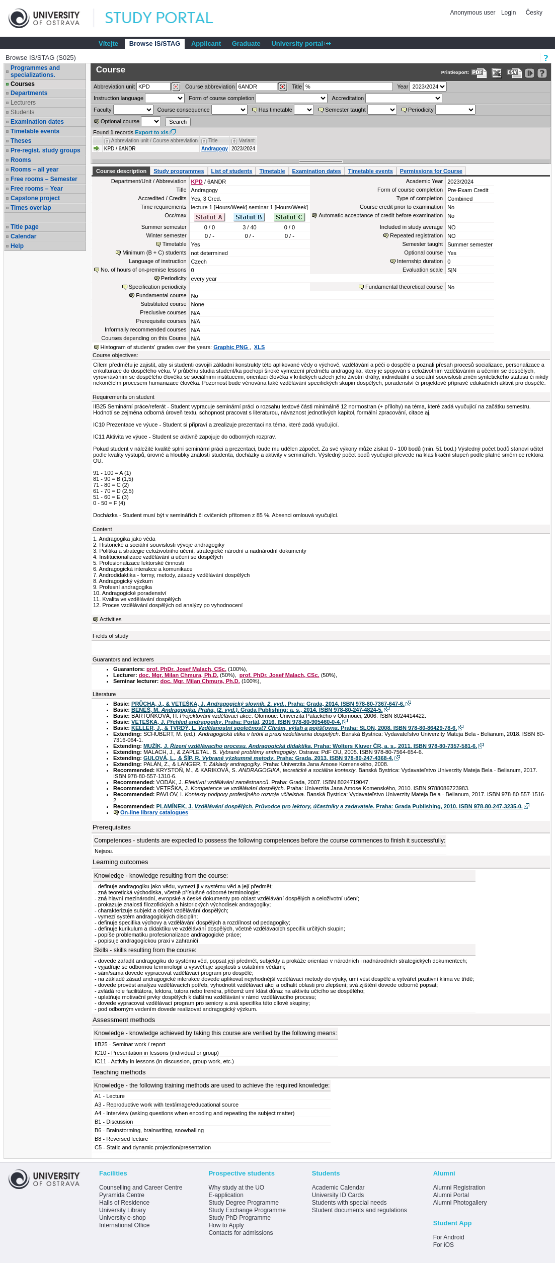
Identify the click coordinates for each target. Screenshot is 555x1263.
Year (402, 86)
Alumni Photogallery (460, 1202)
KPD (197, 182)
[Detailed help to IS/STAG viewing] (542, 73)
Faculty (102, 110)
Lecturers (23, 102)
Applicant (206, 43)
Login (508, 12)
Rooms (21, 159)
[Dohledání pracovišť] (176, 87)
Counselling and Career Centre (140, 1187)
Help (17, 245)
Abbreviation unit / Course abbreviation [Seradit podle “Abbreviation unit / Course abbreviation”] (154, 140)
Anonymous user (473, 12)
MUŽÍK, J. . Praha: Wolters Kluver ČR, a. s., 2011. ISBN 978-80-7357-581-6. (310, 746)
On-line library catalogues (154, 812)
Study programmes (178, 171)
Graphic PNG (231, 347)
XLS (259, 347)
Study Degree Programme (243, 1202)
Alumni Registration (459, 1187)
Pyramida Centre (121, 1195)
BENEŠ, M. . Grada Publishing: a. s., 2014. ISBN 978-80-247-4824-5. (256, 710)
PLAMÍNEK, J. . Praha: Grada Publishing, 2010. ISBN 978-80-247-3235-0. (339, 806)
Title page (25, 226)
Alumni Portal (451, 1195)
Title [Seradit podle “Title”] (213, 140)
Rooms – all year (34, 169)
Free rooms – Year (37, 188)
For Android (448, 1237)
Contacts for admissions (240, 1232)
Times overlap (31, 207)
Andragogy (214, 148)
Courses (23, 84)
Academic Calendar (338, 1187)
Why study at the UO (236, 1187)
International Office (124, 1225)
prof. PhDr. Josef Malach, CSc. (186, 669)
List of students (232, 171)
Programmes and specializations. (35, 71)
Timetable (272, 171)
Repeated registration (416, 235)
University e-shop (122, 1217)
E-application (225, 1195)
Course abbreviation (209, 86)
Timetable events (35, 131)
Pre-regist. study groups (46, 150)
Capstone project (35, 198)
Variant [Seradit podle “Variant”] (247, 140)
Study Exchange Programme (246, 1210)
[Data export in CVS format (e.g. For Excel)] (514, 73)
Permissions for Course (431, 171)
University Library (122, 1210)
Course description (121, 171)
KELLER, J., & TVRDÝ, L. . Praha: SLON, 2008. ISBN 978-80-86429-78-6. (294, 728)
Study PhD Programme (239, 1217)
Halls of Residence (124, 1202)
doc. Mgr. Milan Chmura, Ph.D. (178, 675)
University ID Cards (338, 1195)
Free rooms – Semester (44, 179)
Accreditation (348, 98)
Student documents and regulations (359, 1210)
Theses (21, 140)
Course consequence (183, 110)
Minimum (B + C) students (154, 252)
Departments (29, 93)
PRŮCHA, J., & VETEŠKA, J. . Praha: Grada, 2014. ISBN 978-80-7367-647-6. (268, 704)
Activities (110, 619)
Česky (534, 12)
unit (114, 86)
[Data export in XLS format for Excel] (497, 73)
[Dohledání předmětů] (282, 87)
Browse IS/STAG (155, 43)
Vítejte (108, 43)
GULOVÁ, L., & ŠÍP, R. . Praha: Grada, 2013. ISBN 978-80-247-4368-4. (268, 758)
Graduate (246, 43)
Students (22, 112)
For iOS (443, 1244)
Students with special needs (349, 1202)
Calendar (23, 236)
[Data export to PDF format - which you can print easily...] (479, 73)
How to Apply (226, 1225)
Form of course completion (221, 98)
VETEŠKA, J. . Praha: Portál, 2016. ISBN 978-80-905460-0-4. (236, 722)
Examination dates (37, 121)
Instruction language (118, 98)
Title (297, 86)
